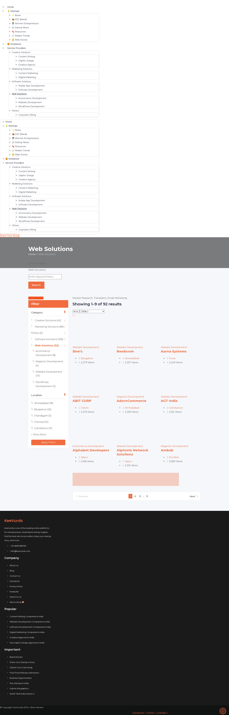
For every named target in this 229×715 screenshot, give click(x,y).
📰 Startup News (20, 27)
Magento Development (130, 396)
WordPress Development (31, 106)
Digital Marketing (27, 77)
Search (36, 285)
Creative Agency (26, 64)
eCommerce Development (32, 98)
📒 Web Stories (19, 39)
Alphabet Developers (91, 450)
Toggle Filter (35, 298)
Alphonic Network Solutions (132, 452)
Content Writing (26, 56)
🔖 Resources (19, 31)
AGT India (169, 401)
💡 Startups (13, 11)
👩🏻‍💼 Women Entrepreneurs (25, 23)
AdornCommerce (131, 401)
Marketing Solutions (22, 69)
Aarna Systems (174, 351)
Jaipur (84, 457)
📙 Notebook (14, 44)
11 (147, 496)
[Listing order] (89, 311)
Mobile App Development (31, 85)
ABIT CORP (82, 401)
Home (10, 7)
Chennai (41, 422)
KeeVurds (13, 520)
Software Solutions (21, 81)
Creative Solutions (21, 52)
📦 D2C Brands (19, 19)
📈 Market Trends (21, 35)
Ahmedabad (43, 403)
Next (194, 496)
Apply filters (48, 442)
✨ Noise (16, 15)
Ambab (167, 450)
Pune (172, 358)
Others (15, 110)
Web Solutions (19, 94)
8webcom (125, 351)
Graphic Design (26, 60)
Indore (85, 407)
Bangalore (42, 409)
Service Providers (16, 48)
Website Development (30, 102)
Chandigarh (42, 415)
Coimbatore (43, 428)
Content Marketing (28, 73)
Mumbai (174, 457)
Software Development (30, 90)
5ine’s (77, 351)
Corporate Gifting (27, 115)
